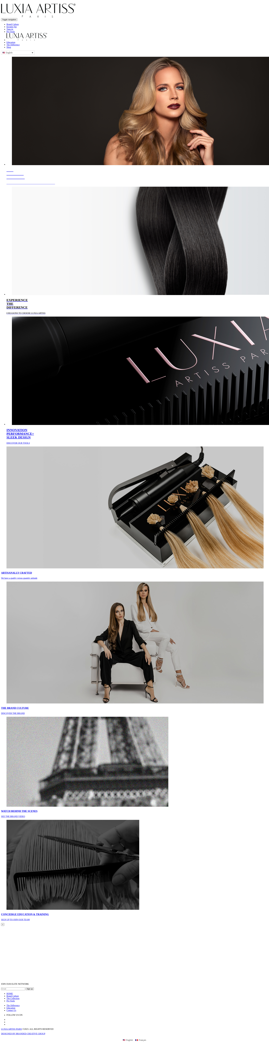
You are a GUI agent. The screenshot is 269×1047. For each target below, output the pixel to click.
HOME (9, 993)
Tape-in (9, 29)
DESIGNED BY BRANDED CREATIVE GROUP (23, 1034)
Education (10, 42)
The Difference (13, 45)
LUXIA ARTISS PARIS (11, 1029)
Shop (8, 47)
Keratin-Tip (11, 27)
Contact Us (11, 1010)
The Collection (12, 998)
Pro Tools (10, 31)
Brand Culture (12, 24)
